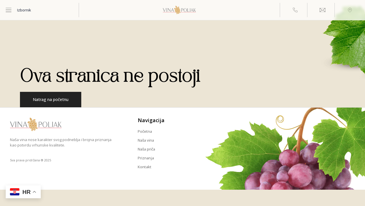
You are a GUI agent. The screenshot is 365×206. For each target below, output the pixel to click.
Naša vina (146, 140)
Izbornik (24, 10)
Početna (145, 131)
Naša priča (146, 149)
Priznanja (146, 158)
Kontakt (144, 166)
